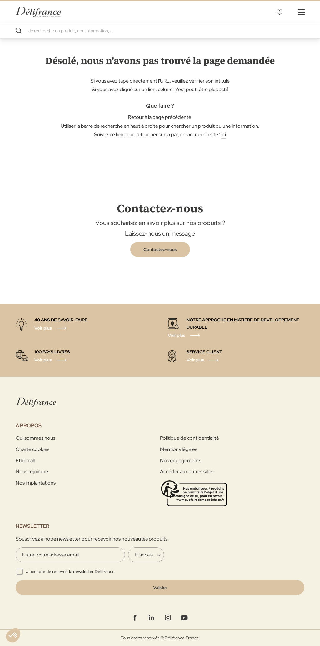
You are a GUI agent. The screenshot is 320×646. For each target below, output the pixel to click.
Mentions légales (178, 449)
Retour (136, 117)
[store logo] (38, 12)
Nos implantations (36, 482)
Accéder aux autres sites (186, 471)
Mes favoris (279, 12)
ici (223, 134)
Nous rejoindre (32, 471)
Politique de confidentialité (189, 438)
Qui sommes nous (35, 438)
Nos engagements (180, 460)
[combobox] (160, 30)
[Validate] (160, 587)
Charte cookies (32, 449)
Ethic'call (25, 460)
